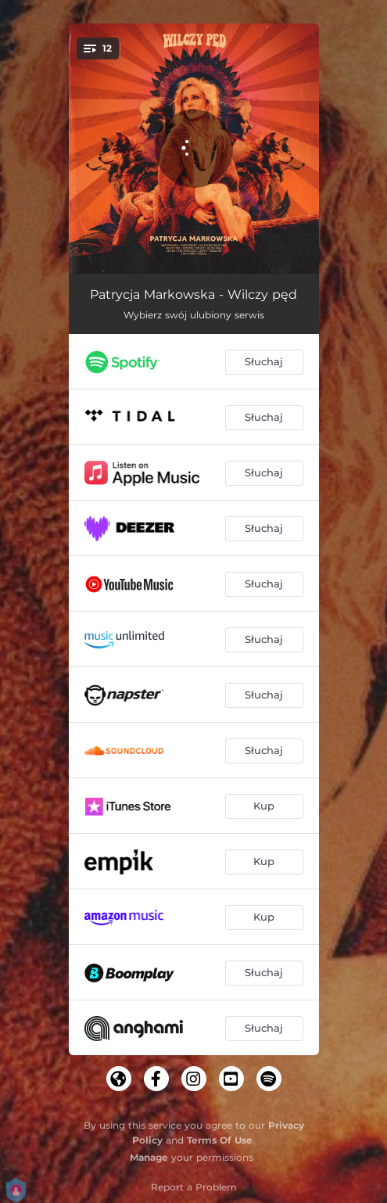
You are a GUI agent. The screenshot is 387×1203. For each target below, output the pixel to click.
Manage (149, 1157)
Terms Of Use (220, 1140)
